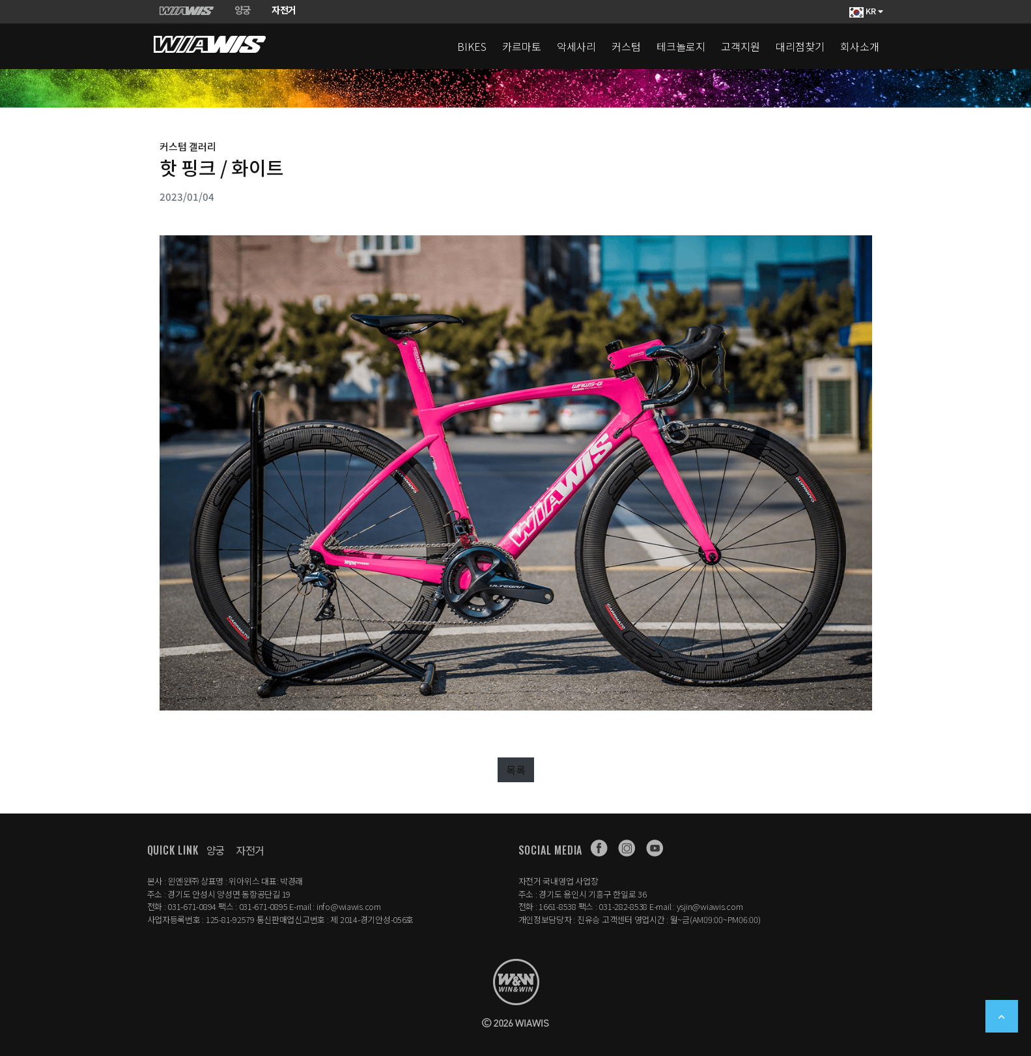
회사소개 (859, 46)
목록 (516, 770)
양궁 (215, 850)
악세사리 (576, 46)
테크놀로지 (681, 46)
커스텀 (626, 46)
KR (866, 11)
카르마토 (521, 46)
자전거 (250, 850)
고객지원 (740, 46)
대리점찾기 (800, 46)
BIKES (472, 46)
